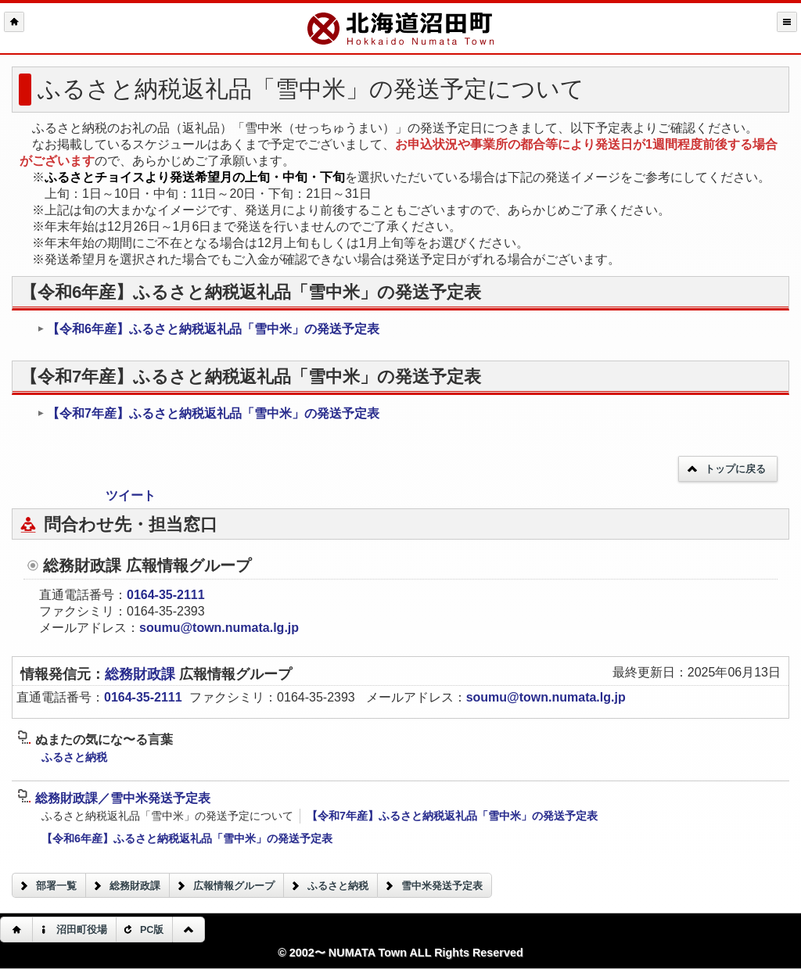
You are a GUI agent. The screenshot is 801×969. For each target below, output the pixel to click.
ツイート (131, 495)
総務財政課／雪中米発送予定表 (113, 798)
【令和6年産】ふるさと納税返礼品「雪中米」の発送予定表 (208, 329)
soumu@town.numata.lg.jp (219, 627)
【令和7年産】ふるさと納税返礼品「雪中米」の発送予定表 (208, 413)
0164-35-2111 (166, 594)
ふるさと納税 (74, 757)
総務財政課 (142, 674)
